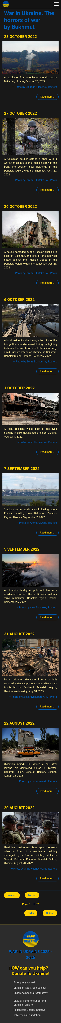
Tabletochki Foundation (27, 1015)
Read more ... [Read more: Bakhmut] (47, 96)
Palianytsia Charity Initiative (29, 1009)
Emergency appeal (24, 982)
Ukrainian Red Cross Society (30, 987)
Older (31, 913)
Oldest (50, 913)
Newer (32, 895)
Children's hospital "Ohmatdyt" (31, 992)
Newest (11, 895)
